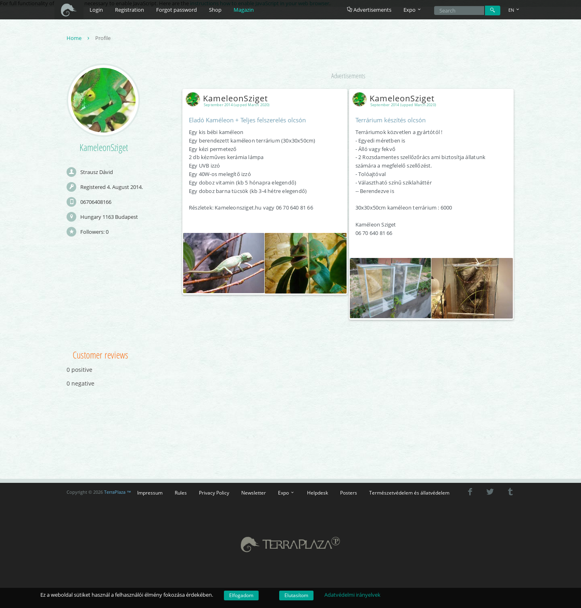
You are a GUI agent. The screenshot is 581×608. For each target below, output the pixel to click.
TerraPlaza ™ (117, 492)
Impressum (150, 492)
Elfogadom (241, 595)
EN (514, 10)
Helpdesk (317, 492)
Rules (181, 492)
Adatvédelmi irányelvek (352, 594)
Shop (215, 9)
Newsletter (253, 492)
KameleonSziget (228, 98)
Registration (129, 9)
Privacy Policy (214, 492)
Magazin (244, 9)
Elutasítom (296, 595)
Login (96, 9)
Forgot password (176, 9)
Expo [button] (412, 9)
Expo (286, 492)
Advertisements (369, 9)
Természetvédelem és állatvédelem (409, 492)
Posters (348, 492)
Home (79, 38)
